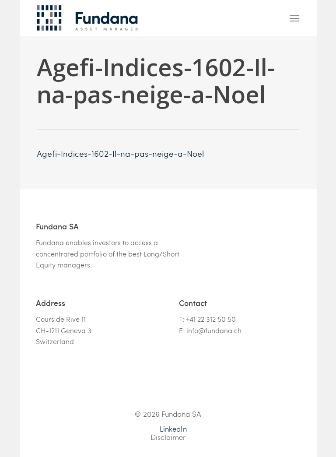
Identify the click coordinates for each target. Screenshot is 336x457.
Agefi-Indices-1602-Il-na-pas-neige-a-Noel (120, 153)
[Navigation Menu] (294, 18)
